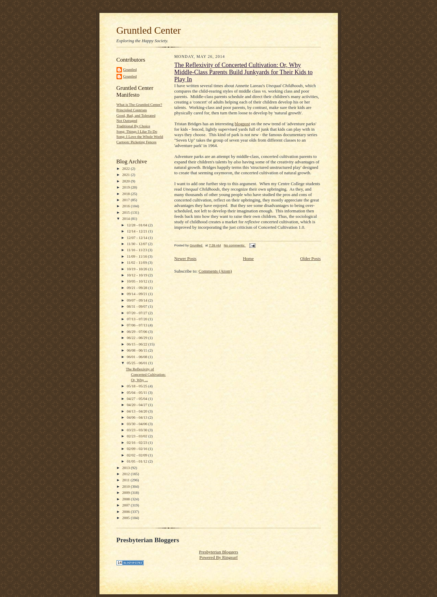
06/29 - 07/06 (137, 331)
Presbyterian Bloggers (218, 551)
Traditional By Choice (133, 126)
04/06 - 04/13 (137, 417)
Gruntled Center (148, 30)
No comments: (235, 245)
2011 (126, 480)
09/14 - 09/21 (137, 294)
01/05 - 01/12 (137, 461)
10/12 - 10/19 (137, 275)
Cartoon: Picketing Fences (136, 142)
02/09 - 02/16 (137, 449)
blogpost (242, 123)
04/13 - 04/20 (137, 411)
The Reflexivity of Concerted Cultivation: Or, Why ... (146, 374)
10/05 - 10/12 (137, 281)
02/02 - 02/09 (137, 455)
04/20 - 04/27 (137, 405)
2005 (126, 518)
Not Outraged (126, 120)
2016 (126, 206)
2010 (126, 486)
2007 (126, 505)
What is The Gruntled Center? (139, 104)
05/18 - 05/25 (137, 386)
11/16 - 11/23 (137, 250)
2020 (126, 181)
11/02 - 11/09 (137, 262)
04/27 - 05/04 (137, 399)
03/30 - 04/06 (137, 424)
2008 (126, 499)
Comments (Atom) (215, 271)
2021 (126, 175)
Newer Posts (185, 258)
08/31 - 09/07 (137, 306)
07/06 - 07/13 (137, 325)
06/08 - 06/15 (137, 350)
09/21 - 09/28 (137, 288)
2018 (126, 194)
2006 (126, 512)
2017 (126, 200)
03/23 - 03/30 (137, 430)
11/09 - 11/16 (137, 256)
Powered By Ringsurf (218, 557)
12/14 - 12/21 (137, 231)
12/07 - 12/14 (137, 238)
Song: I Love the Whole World (139, 136)
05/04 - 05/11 (137, 392)
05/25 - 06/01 (137, 363)
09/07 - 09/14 (137, 300)
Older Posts (310, 258)
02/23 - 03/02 (137, 436)
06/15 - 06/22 (137, 344)
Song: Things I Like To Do (136, 131)
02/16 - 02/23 (137, 442)
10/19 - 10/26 (137, 269)
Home (248, 258)
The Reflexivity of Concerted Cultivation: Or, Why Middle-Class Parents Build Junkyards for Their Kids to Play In (243, 72)
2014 (126, 218)
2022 (126, 168)
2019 (126, 187)
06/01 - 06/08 (137, 357)
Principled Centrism (131, 110)
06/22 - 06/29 (137, 338)
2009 (126, 492)
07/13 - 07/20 (137, 319)
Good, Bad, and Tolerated (136, 115)
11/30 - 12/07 (137, 244)
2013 (126, 468)
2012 (126, 474)
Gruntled (130, 69)
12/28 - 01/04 (137, 225)
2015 (126, 212)
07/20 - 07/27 (137, 313)
